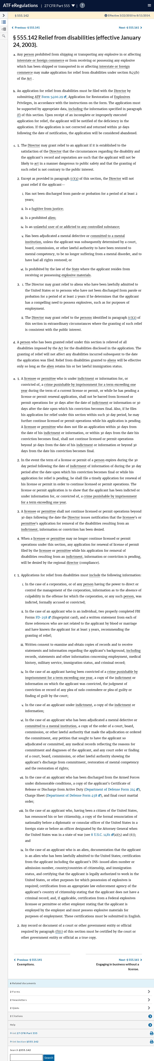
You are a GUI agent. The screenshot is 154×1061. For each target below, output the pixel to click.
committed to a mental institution (50, 726)
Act (29, 78)
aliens (111, 360)
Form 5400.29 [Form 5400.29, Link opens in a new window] (52, 97)
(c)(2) (132, 318)
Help (12, 1025)
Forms (15, 991)
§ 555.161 (129, 27)
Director (120, 91)
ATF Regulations (20, 5)
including (75, 109)
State (75, 269)
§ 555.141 (27, 27)
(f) (19, 115)
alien (51, 218)
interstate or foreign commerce (40, 60)
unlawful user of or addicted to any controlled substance (76, 227)
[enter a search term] (26, 1057)
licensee (30, 378)
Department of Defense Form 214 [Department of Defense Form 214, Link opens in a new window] (110, 789)
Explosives (122, 97)
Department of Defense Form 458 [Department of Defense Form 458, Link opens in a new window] (72, 795)
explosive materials (76, 275)
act (36, 163)
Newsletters (18, 999)
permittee (48, 378)
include (94, 575)
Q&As (14, 1007)
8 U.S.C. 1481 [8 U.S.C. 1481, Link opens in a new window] (100, 835)
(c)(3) (74, 178)
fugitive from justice (47, 209)
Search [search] (48, 1057)
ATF (38, 97)
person (29, 54)
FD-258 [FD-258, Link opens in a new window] (41, 617)
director (72, 563)
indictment (86, 378)
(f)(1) (59, 931)
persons (86, 318)
